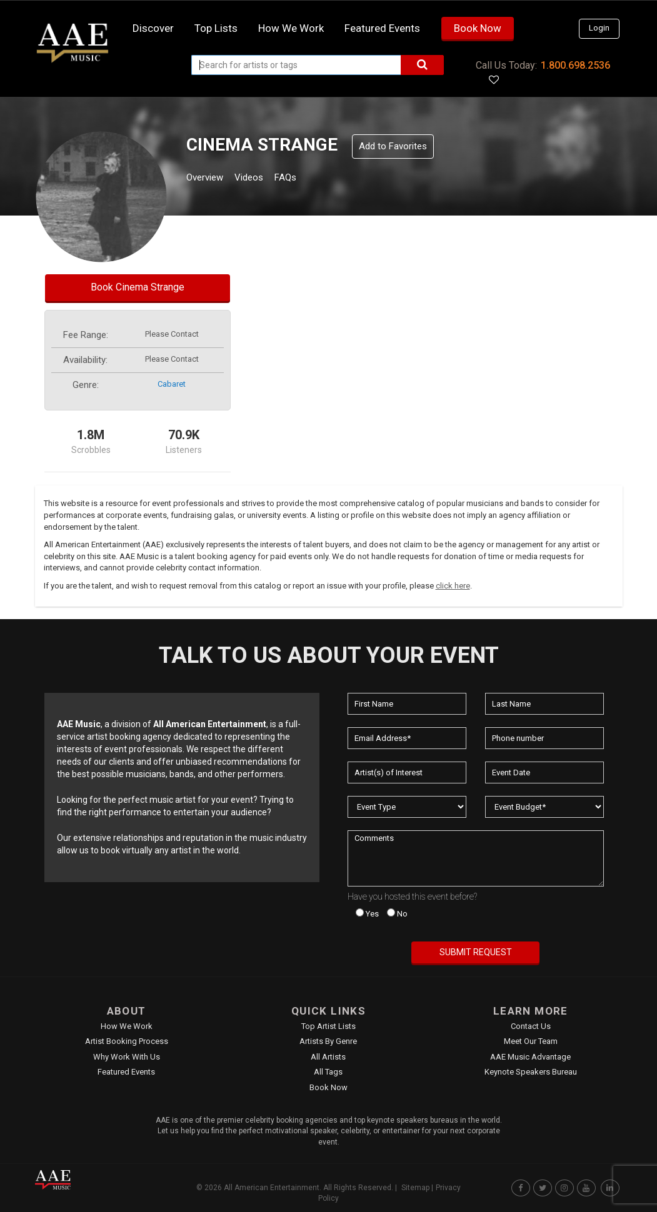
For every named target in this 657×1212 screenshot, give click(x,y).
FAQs (308, 179)
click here (453, 585)
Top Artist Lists (328, 1026)
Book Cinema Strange (137, 287)
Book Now (477, 28)
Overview (209, 179)
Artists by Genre (328, 1041)
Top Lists (216, 28)
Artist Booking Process (126, 1041)
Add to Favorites (393, 146)
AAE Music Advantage (530, 1056)
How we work (291, 28)
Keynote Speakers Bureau (530, 1071)
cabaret (172, 384)
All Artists (328, 1056)
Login (599, 27)
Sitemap (415, 1187)
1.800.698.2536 (575, 65)
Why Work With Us (126, 1056)
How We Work (127, 1026)
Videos (264, 179)
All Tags (328, 1071)
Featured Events (382, 28)
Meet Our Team (531, 1041)
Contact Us (531, 1026)
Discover (153, 28)
